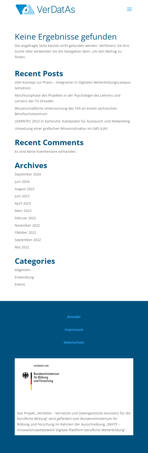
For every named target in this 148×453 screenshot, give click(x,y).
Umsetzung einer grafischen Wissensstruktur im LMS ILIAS (61, 128)
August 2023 (24, 189)
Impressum (74, 329)
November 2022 (27, 225)
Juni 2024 (22, 181)
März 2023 (23, 210)
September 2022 (28, 240)
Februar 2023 (25, 218)
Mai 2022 (22, 247)
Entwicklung (24, 277)
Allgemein (23, 270)
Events (20, 284)
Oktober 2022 (25, 232)
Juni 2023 (22, 196)
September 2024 (28, 174)
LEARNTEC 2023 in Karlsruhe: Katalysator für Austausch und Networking (72, 121)
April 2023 (23, 203)
